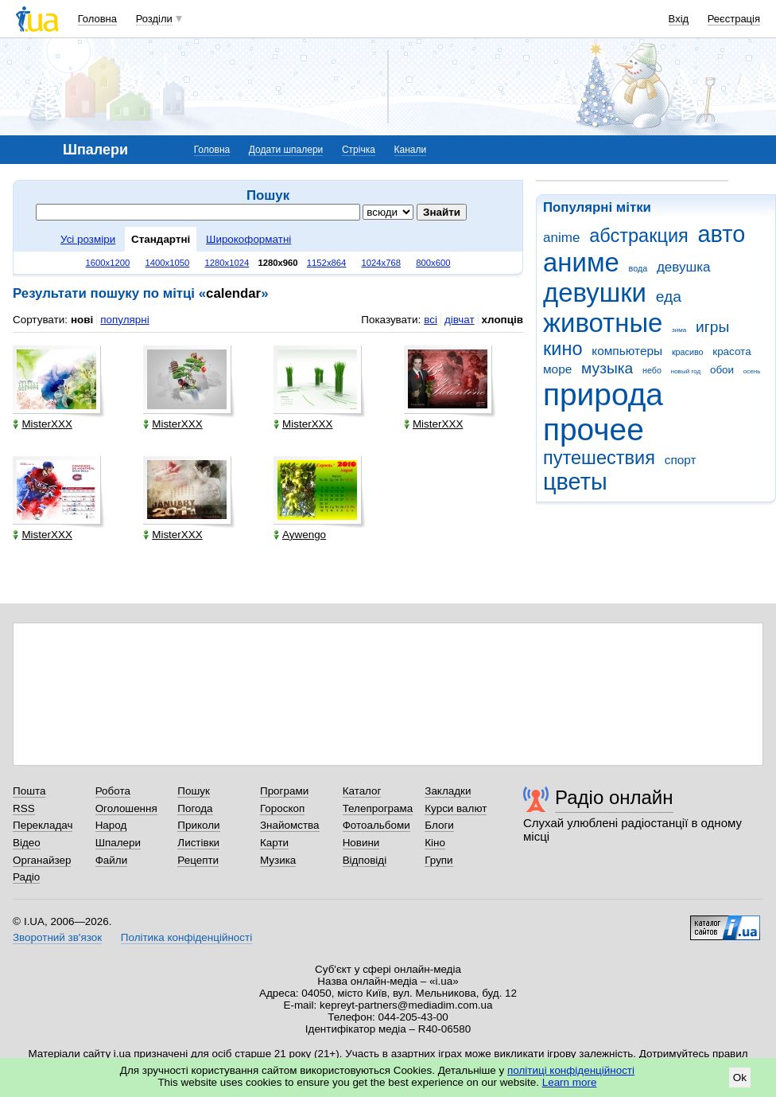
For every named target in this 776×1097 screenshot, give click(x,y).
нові (82, 320)
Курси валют (456, 808)
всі (430, 320)
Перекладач (42, 825)
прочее (593, 429)
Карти (274, 843)
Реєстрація (734, 19)
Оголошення (126, 808)
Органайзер (42, 860)
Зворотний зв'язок (57, 937)
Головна (97, 19)
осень (752, 371)
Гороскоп (282, 808)
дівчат (459, 320)
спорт (680, 460)
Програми (284, 791)
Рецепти (198, 860)
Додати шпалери (286, 149)
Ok (740, 1077)
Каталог (362, 791)
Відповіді (365, 860)
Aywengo (300, 535)
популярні (124, 320)
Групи (438, 860)
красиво (688, 352)
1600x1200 (108, 262)
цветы (575, 481)
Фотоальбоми (376, 825)
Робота (112, 791)
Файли (111, 860)
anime (561, 237)
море (557, 369)
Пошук (193, 791)
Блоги (439, 825)
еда (668, 296)
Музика (278, 860)
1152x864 (327, 262)
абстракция (639, 235)
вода (638, 268)
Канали (410, 149)
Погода (194, 808)
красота (731, 351)
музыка (607, 368)
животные (602, 323)
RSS (24, 808)
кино (563, 348)
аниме (581, 262)
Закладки (448, 791)
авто (722, 234)
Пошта (29, 791)
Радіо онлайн (614, 797)
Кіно (435, 843)
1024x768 (382, 262)
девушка (684, 267)
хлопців (502, 320)
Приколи (198, 825)
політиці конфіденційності (570, 1070)
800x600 (433, 262)
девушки (594, 292)
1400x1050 (167, 262)
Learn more (569, 1082)
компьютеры (627, 350)
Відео (27, 843)
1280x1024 (226, 262)
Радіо (26, 877)
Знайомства (290, 825)
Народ (111, 825)
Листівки (198, 843)
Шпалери (118, 843)
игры (712, 326)
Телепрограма (378, 808)
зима (679, 330)
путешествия (599, 457)
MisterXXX (42, 424)
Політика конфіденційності (186, 937)
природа (603, 394)
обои (722, 370)
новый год (685, 371)
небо (652, 370)
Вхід (679, 19)
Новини (361, 843)
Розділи (154, 19)
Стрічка (358, 149)
